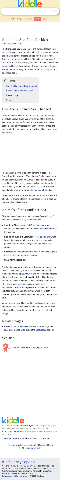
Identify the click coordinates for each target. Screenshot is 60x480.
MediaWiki (47, 471)
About (22, 473)
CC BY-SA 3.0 (29, 466)
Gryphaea (34, 225)
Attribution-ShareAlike (12, 431)
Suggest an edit (33, 448)
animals (5, 220)
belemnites (45, 237)
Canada (5, 59)
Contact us (42, 473)
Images (20, 19)
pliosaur (21, 284)
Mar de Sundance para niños (34, 347)
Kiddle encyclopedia (26, 426)
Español (46, 19)
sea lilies (50, 229)
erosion (8, 133)
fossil (19, 310)
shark (20, 252)
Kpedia (37, 19)
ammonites (48, 240)
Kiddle (4, 473)
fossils (24, 199)
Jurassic (9, 56)
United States (31, 59)
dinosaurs (51, 303)
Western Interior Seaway (15, 326)
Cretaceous (41, 330)
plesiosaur (25, 274)
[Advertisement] (30, 29)
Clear (50, 11)
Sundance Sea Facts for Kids (15, 438)
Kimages (28, 19)
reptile (12, 281)
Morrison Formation (44, 190)
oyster (21, 225)
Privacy (31, 473)
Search (55, 11)
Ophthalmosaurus (11, 267)
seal (21, 277)
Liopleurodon (8, 287)
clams (39, 229)
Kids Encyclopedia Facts (12, 44)
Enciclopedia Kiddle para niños (14, 476)
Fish (37, 237)
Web (12, 19)
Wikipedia (10, 471)
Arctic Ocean (11, 66)
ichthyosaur (37, 267)
